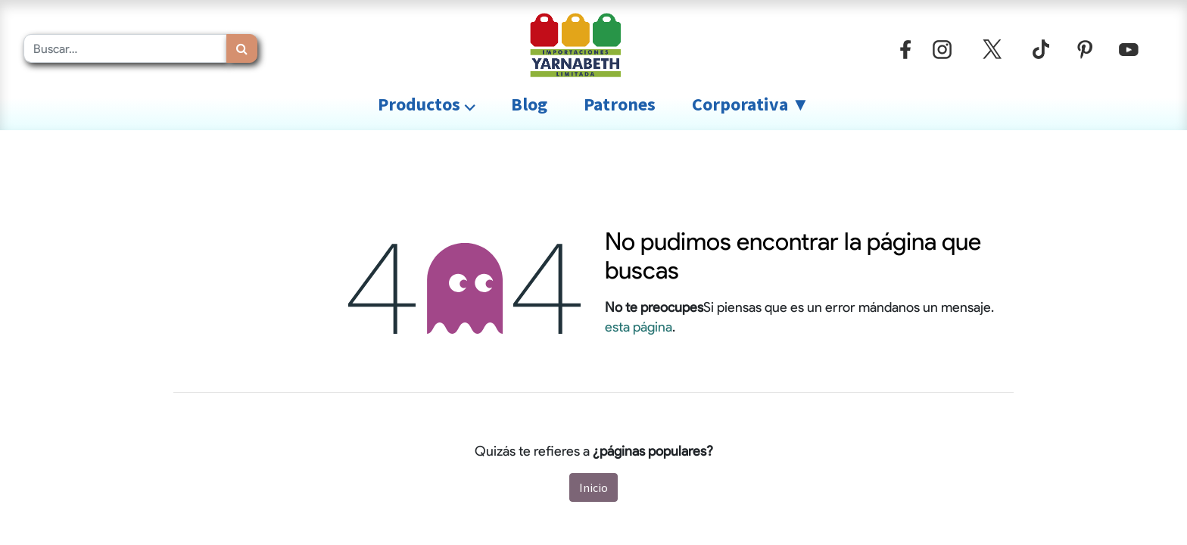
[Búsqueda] (241, 48)
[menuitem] (529, 104)
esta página (638, 327)
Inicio (593, 487)
